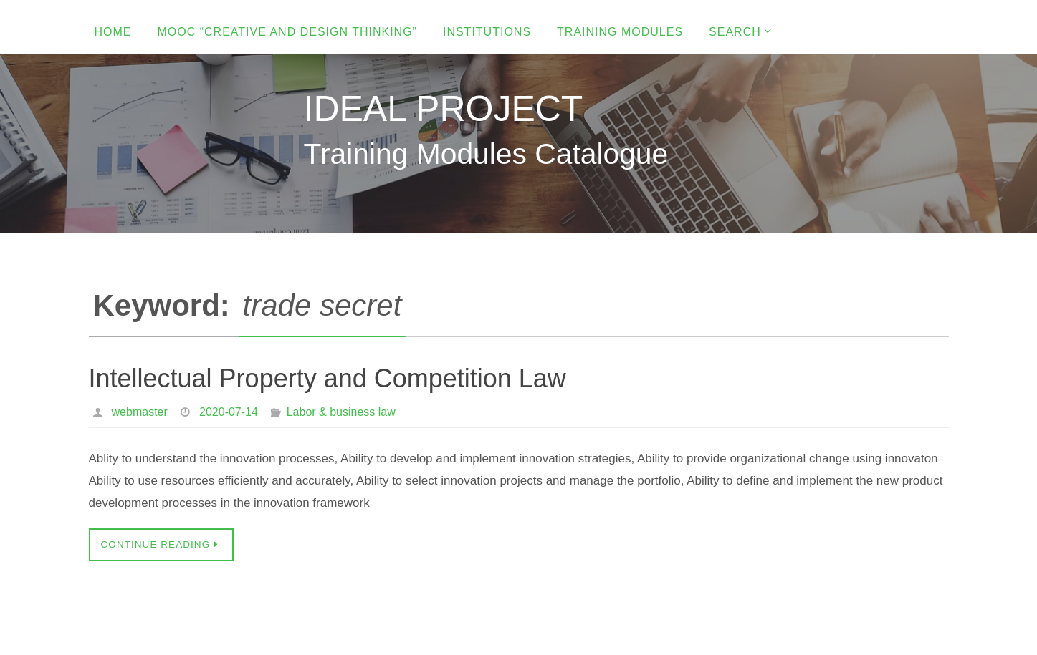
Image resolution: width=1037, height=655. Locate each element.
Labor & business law (341, 412)
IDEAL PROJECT (443, 109)
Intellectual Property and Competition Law (327, 378)
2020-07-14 (228, 412)
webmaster (140, 412)
